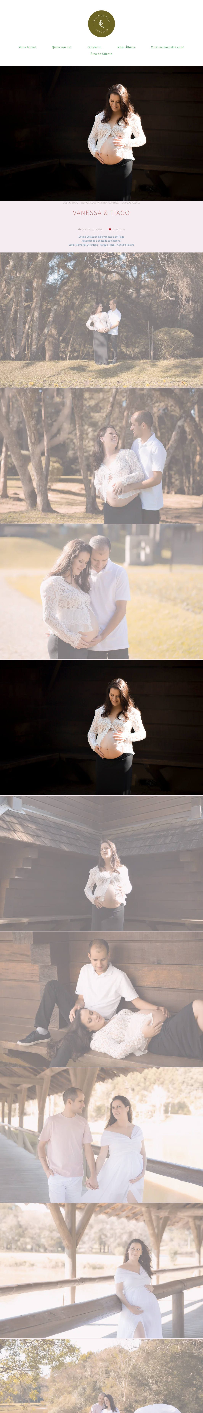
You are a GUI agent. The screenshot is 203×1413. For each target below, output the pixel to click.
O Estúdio (94, 47)
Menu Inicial (27, 47)
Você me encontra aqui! (167, 47)
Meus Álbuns (126, 47)
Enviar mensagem (168, 1362)
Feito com (101, 1409)
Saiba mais (49, 1394)
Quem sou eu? (62, 47)
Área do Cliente (101, 54)
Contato (164, 1393)
